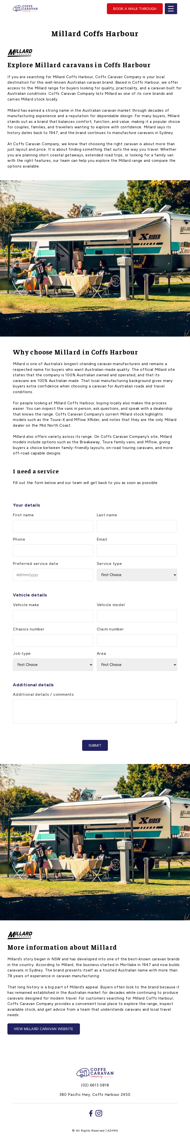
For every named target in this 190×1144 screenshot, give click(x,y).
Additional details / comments (43, 694)
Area (101, 653)
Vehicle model (111, 604)
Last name (107, 515)
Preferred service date (35, 563)
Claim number (110, 629)
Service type (109, 563)
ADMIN (112, 1130)
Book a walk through (134, 8)
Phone (19, 539)
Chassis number (29, 629)
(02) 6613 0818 (95, 1085)
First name (23, 515)
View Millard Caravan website (43, 1029)
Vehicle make (26, 604)
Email (102, 539)
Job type (22, 653)
